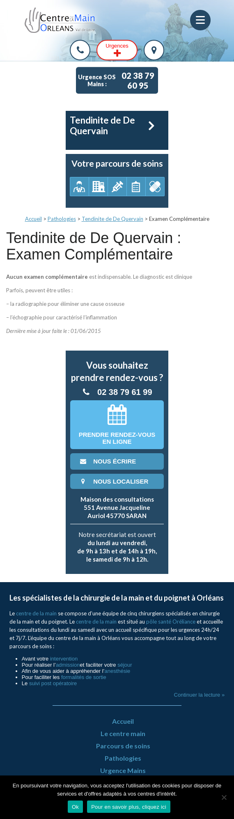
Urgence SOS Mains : (118, 80)
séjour (124, 665)
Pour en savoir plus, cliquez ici (128, 807)
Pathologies (62, 219)
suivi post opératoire (53, 683)
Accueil (33, 219)
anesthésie (117, 671)
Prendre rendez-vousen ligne (117, 424)
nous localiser (113, 481)
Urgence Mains (123, 770)
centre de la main (36, 613)
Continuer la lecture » (199, 695)
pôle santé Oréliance (170, 621)
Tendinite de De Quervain (112, 219)
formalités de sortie (83, 677)
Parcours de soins (123, 746)
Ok (75, 807)
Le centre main (123, 733)
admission (68, 665)
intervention (64, 659)
